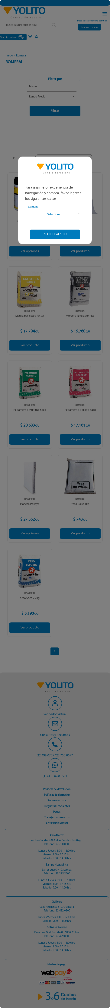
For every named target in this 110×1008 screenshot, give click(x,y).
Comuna (33, 206)
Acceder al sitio (55, 234)
